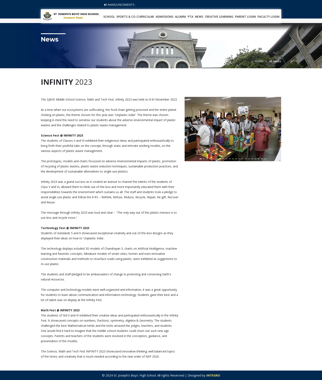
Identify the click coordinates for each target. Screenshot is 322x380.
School (109, 17)
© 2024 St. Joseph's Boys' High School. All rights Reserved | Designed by (154, 375)
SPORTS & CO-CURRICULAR (135, 17)
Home (259, 61)
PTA (190, 17)
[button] (192, 129)
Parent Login (245, 17)
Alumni (180, 17)
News (199, 17)
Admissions (164, 17)
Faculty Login (268, 17)
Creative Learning (219, 17)
